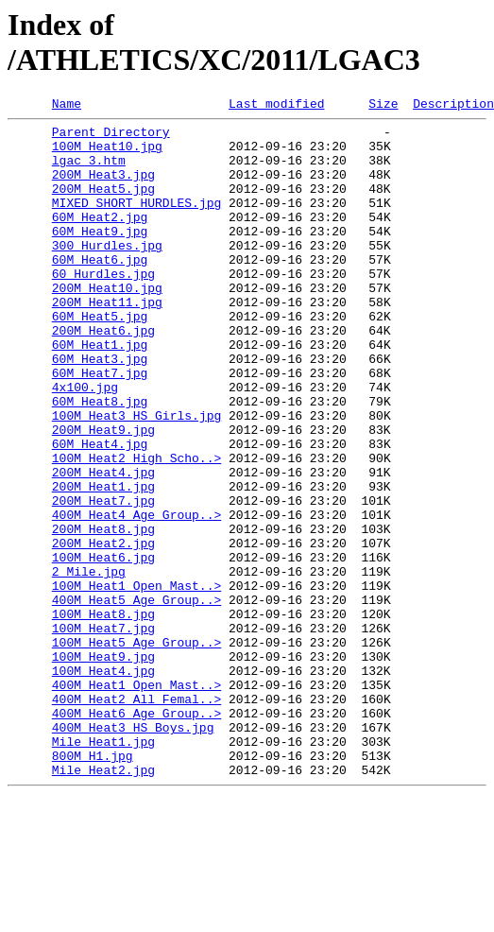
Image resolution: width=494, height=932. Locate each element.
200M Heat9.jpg (103, 494)
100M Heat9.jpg (103, 766)
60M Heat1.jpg (99, 392)
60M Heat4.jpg (99, 511)
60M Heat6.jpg (99, 290)
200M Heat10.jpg (107, 324)
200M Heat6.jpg (103, 375)
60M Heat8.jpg (99, 460)
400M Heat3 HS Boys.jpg (133, 851)
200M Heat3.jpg (103, 188)
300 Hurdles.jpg (107, 273)
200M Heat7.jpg (103, 579)
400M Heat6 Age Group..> (136, 834)
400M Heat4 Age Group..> (136, 596)
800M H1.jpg (92, 885)
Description (453, 105)
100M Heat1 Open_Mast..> (136, 681)
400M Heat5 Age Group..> (136, 698)
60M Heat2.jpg (99, 239)
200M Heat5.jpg (103, 205)
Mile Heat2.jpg (103, 902)
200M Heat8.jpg (103, 613)
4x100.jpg (85, 443)
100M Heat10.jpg (107, 154)
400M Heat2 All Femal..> (136, 817)
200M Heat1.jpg (103, 562)
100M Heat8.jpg (103, 715)
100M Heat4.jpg (103, 783)
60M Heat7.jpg (99, 426)
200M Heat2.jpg (103, 630)
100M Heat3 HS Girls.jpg (136, 477)
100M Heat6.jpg (103, 647)
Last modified (276, 105)
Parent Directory (111, 137)
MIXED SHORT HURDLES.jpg (136, 222)
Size (383, 105)
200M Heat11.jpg (107, 341)
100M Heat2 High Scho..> (136, 528)
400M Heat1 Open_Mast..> (136, 800)
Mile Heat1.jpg (103, 868)
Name (66, 105)
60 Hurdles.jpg (103, 307)
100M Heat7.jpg (103, 732)
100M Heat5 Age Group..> (136, 749)
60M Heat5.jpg (99, 358)
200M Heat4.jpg (103, 545)
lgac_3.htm (89, 171)
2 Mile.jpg (89, 664)
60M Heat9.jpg (99, 256)
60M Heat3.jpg (99, 409)
